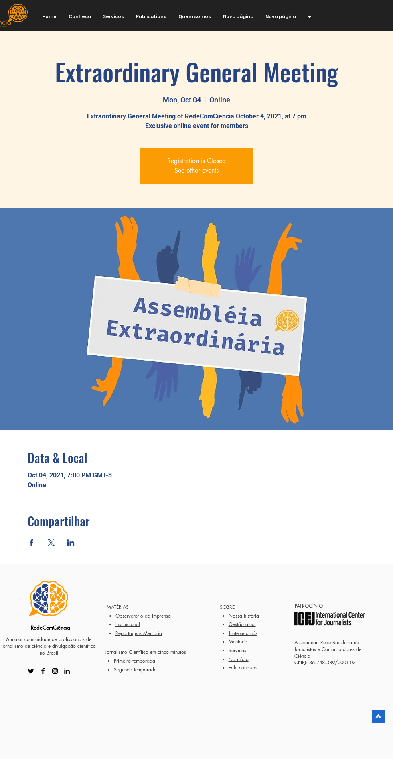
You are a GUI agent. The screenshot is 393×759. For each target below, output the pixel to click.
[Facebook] (43, 671)
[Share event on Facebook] (31, 542)
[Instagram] (55, 671)
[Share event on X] (51, 542)
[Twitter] (31, 671)
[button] (80, 16)
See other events (196, 170)
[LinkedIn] (67, 671)
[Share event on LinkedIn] (71, 542)
